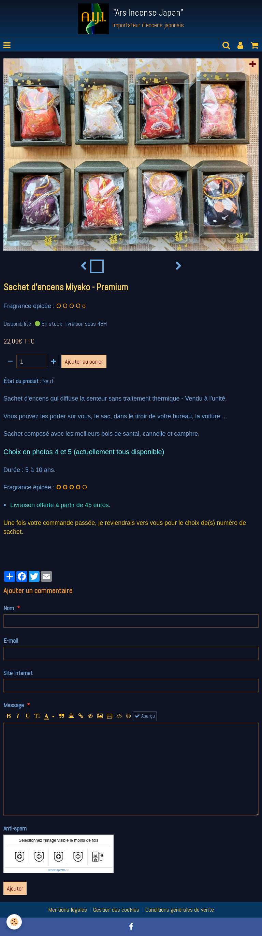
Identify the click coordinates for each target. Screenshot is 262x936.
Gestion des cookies (116, 909)
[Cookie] (14, 922)
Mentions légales (67, 909)
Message (13, 705)
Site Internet (18, 673)
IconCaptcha (57, 870)
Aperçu (145, 716)
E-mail (10, 640)
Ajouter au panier (84, 361)
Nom (8, 608)
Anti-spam (15, 828)
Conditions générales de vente (179, 909)
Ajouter (15, 888)
